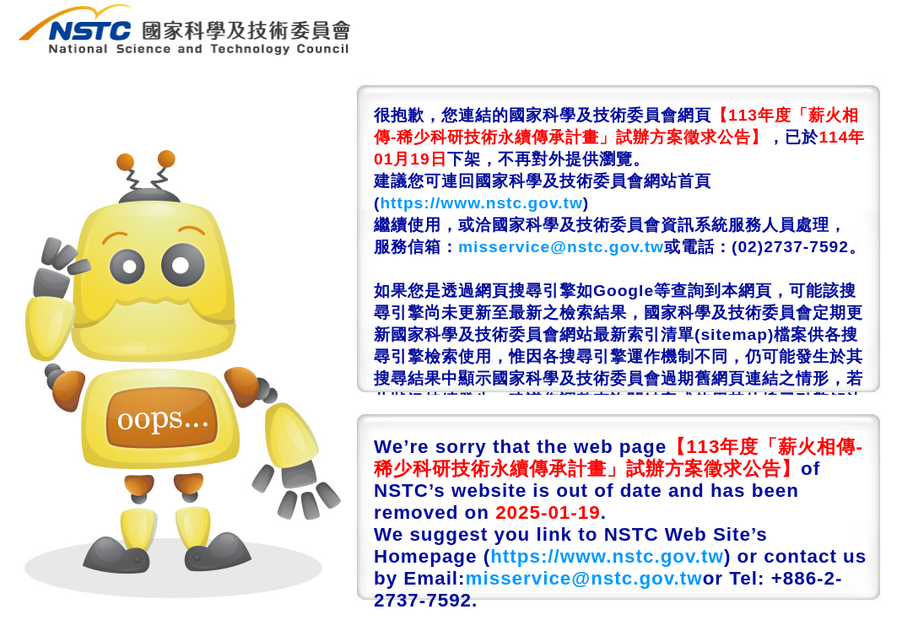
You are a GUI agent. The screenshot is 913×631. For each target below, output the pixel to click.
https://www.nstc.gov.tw (481, 203)
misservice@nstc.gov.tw (561, 247)
